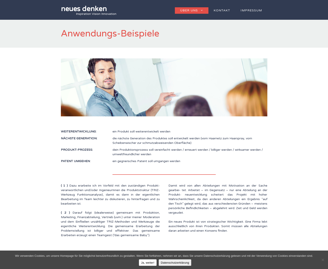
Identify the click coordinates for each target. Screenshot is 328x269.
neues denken (84, 9)
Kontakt (222, 10)
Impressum (251, 10)
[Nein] (322, 260)
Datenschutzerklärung (175, 262)
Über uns (194, 10)
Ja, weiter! (147, 262)
